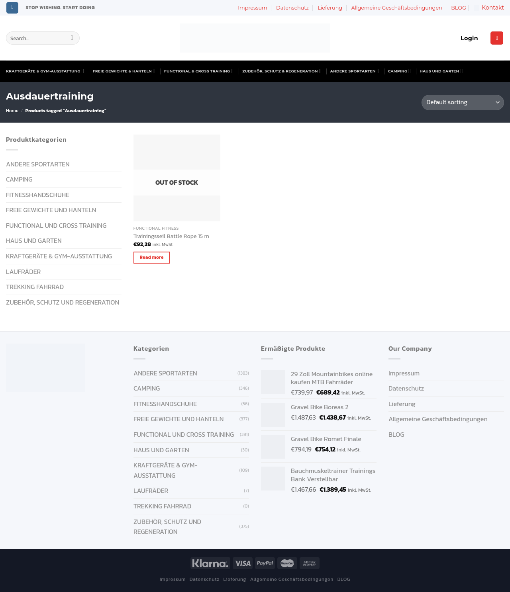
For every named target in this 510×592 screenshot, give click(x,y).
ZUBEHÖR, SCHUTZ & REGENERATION (281, 71)
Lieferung (330, 8)
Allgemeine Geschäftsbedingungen (396, 8)
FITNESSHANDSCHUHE (37, 194)
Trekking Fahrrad (35, 286)
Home (12, 110)
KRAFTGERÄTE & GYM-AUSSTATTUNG (45, 71)
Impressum (252, 8)
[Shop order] (463, 102)
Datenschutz (292, 8)
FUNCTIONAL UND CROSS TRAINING (56, 225)
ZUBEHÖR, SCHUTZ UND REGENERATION (62, 302)
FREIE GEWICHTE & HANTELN (124, 71)
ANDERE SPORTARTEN (354, 71)
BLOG (458, 8)
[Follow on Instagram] (12, 8)
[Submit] (71, 38)
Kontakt (489, 7)
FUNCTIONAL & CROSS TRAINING (198, 71)
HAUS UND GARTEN (441, 71)
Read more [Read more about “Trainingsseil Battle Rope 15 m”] (152, 257)
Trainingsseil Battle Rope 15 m (171, 236)
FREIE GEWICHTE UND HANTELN (51, 210)
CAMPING (399, 71)
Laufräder (23, 271)
